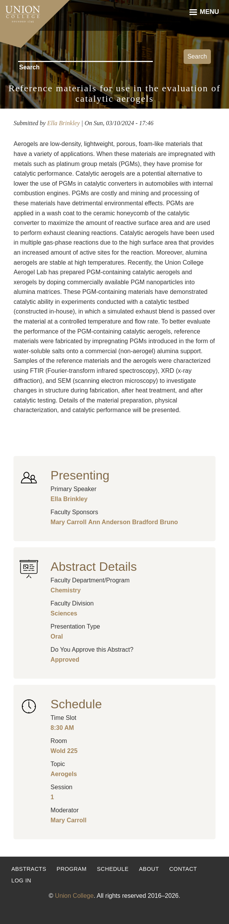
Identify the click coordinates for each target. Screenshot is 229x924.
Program (72, 869)
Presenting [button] (79, 475)
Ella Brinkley (63, 123)
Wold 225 (63, 751)
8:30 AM (62, 727)
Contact (183, 869)
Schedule (113, 869)
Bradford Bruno (155, 522)
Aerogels (63, 774)
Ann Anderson (109, 522)
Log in (21, 880)
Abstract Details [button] (93, 567)
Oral (56, 636)
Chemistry (65, 590)
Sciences (63, 613)
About (149, 869)
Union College (74, 895)
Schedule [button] (76, 704)
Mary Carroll (68, 522)
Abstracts (28, 869)
